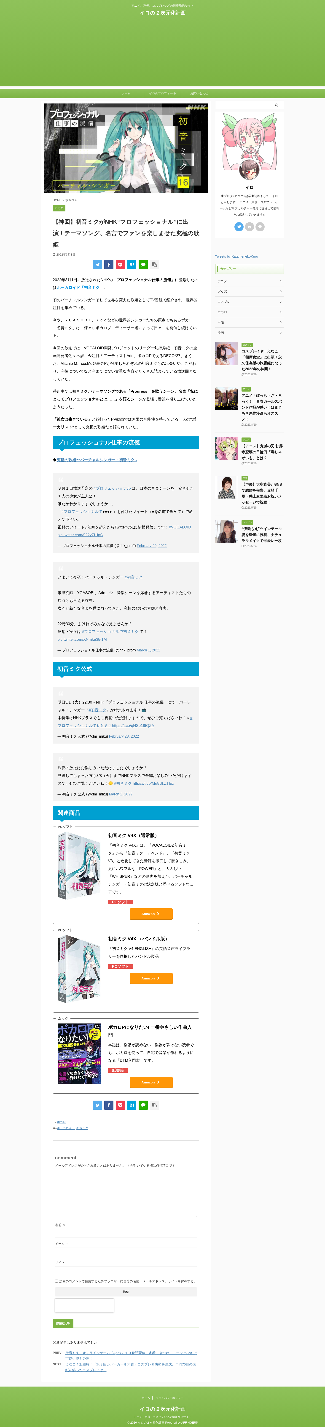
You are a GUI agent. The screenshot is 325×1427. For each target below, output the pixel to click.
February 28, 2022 (124, 736)
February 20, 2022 (152, 546)
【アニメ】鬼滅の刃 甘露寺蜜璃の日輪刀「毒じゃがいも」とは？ (262, 452)
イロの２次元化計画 (162, 13)
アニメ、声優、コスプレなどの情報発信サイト (162, 1417)
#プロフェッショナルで (82, 511)
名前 (60, 1225)
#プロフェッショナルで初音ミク (110, 631)
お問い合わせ (199, 93)
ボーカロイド (66, 1128)
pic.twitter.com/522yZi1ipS (80, 535)
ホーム (125, 93)
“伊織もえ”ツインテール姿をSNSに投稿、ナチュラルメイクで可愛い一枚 (262, 535)
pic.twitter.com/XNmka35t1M (82, 639)
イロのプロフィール (162, 93)
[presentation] (84, 1305)
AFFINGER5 (189, 1422)
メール (62, 1244)
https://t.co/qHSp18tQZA (133, 725)
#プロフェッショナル (112, 488)
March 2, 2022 (120, 794)
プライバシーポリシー (169, 1398)
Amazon (150, 914)
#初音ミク (133, 577)
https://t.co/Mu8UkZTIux (153, 783)
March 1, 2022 (148, 650)
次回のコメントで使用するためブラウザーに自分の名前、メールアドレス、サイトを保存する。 (128, 1281)
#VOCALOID (180, 527)
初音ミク (82, 1128)
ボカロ (61, 1122)
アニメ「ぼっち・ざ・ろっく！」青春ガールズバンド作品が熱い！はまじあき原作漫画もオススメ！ (262, 407)
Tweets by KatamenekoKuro (236, 256)
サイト (60, 1262)
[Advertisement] (162, 54)
